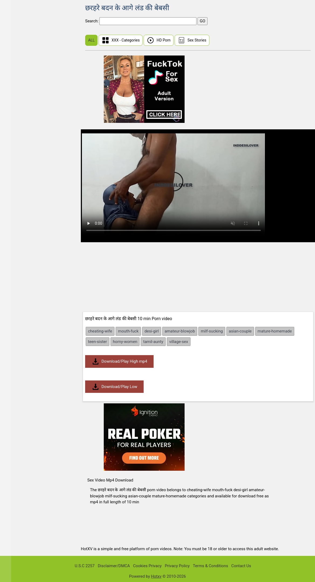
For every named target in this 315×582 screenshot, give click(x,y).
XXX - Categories (121, 40)
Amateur (17, 171)
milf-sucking (212, 331)
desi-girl (151, 331)
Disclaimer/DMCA (114, 565)
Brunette (17, 295)
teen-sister (97, 341)
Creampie (18, 316)
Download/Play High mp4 (119, 361)
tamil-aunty (153, 341)
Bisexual (16, 254)
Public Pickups (22, 88)
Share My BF (20, 98)
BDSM (14, 212)
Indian (14, 140)
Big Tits (16, 243)
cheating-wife (100, 331)
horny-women (125, 341)
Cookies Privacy (147, 565)
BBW (13, 202)
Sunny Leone (20, 25)
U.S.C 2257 (85, 565)
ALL (91, 40)
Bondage (17, 285)
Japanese (18, 129)
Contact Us (241, 565)
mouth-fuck (128, 331)
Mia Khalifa (19, 119)
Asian (14, 191)
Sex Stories (192, 40)
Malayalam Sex (22, 150)
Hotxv (156, 576)
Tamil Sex (18, 160)
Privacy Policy (177, 565)
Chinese (16, 46)
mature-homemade (275, 331)
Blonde (15, 264)
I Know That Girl (23, 77)
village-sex (178, 341)
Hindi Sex (17, 57)
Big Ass (16, 223)
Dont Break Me (22, 108)
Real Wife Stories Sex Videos (35, 67)
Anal (13, 181)
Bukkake (16, 306)
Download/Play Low (114, 387)
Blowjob (16, 274)
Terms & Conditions (210, 565)
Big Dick (16, 233)
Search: (92, 21)
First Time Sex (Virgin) (29, 36)
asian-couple (240, 331)
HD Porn (159, 40)
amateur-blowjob (180, 331)
